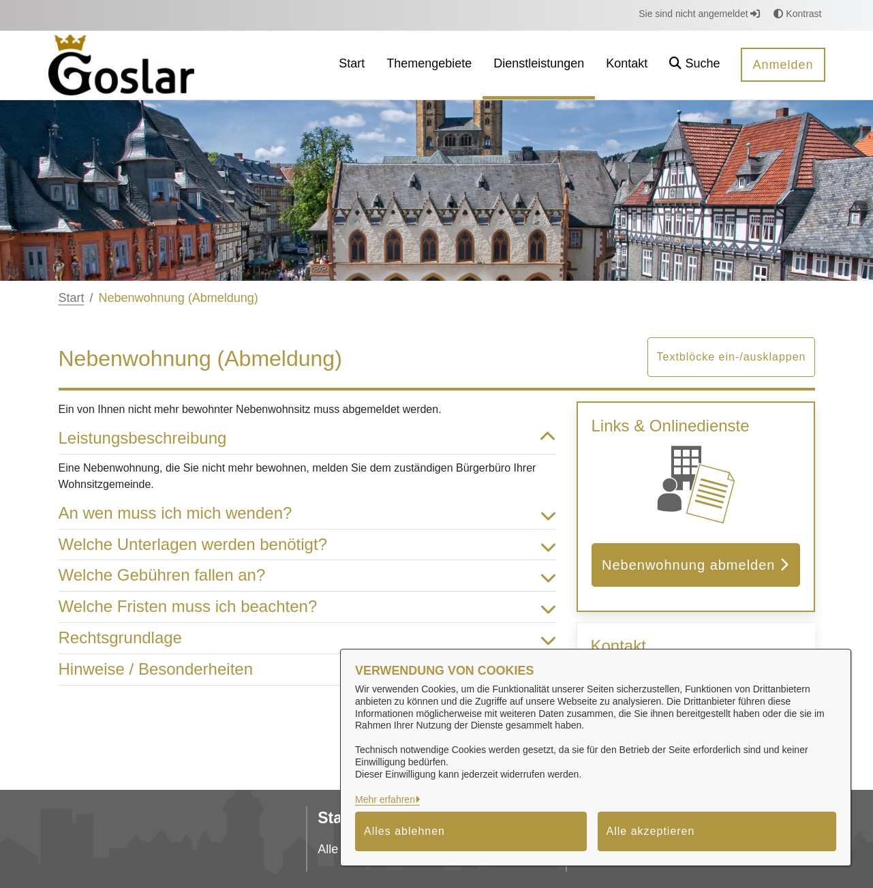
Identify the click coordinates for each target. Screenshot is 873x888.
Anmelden (782, 65)
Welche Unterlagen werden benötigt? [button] (307, 545)
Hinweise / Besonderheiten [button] (307, 669)
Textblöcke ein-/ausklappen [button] (731, 357)
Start (72, 298)
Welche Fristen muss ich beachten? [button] (307, 607)
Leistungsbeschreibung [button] (307, 438)
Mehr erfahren (385, 799)
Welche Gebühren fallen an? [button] (307, 575)
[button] (694, 65)
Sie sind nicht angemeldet (699, 13)
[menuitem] (352, 65)
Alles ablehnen (404, 831)
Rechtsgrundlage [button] (307, 638)
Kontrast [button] (797, 13)
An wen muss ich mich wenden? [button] (307, 513)
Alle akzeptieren (651, 831)
